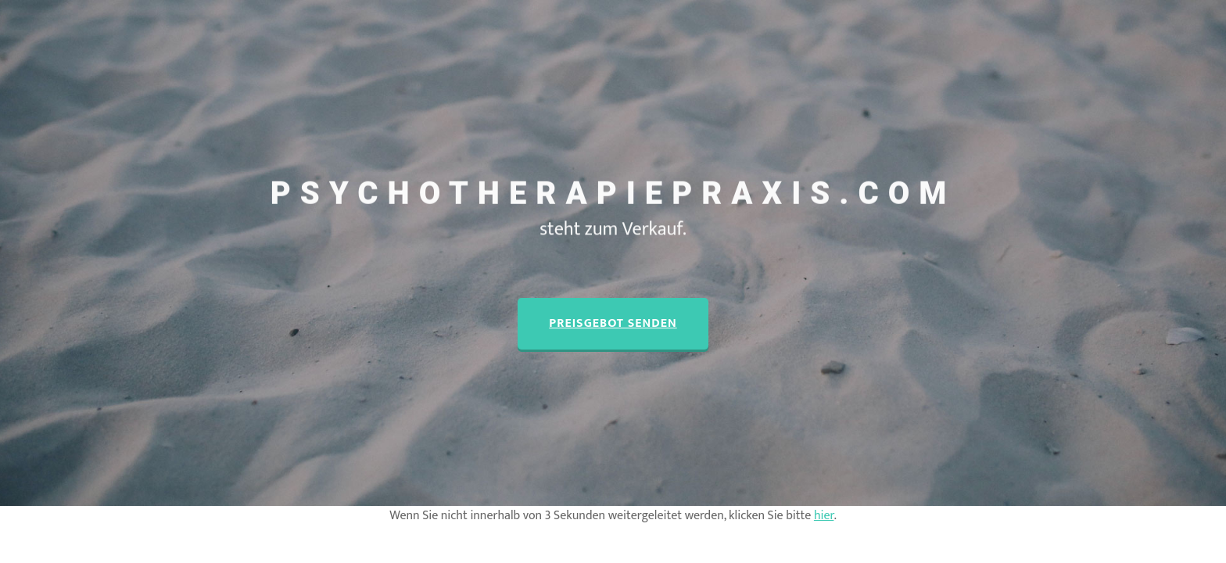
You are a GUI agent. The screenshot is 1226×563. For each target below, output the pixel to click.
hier (823, 515)
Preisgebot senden (612, 323)
